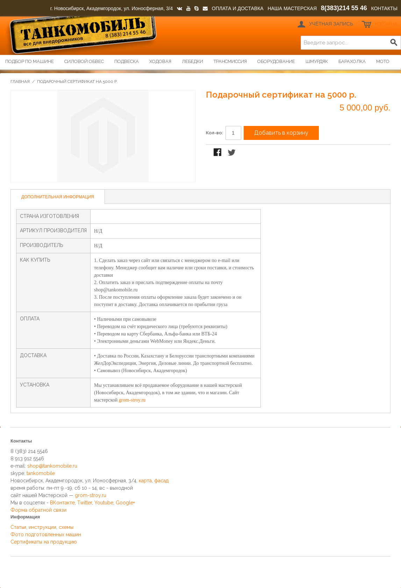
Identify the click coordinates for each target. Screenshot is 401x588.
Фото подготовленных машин (45, 534)
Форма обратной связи (38, 510)
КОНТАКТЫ (384, 8)
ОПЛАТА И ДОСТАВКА (238, 8)
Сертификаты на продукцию (43, 542)
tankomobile (41, 473)
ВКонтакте (62, 502)
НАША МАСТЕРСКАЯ (292, 8)
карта (145, 480)
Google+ (125, 502)
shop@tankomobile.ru (52, 466)
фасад (161, 480)
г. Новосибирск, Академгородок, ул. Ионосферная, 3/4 (111, 8)
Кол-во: (214, 132)
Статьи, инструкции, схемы (41, 527)
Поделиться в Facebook (218, 152)
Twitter (84, 502)
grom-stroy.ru (132, 400)
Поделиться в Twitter (232, 152)
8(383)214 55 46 (344, 8)
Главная (20, 81)
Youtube (103, 502)
